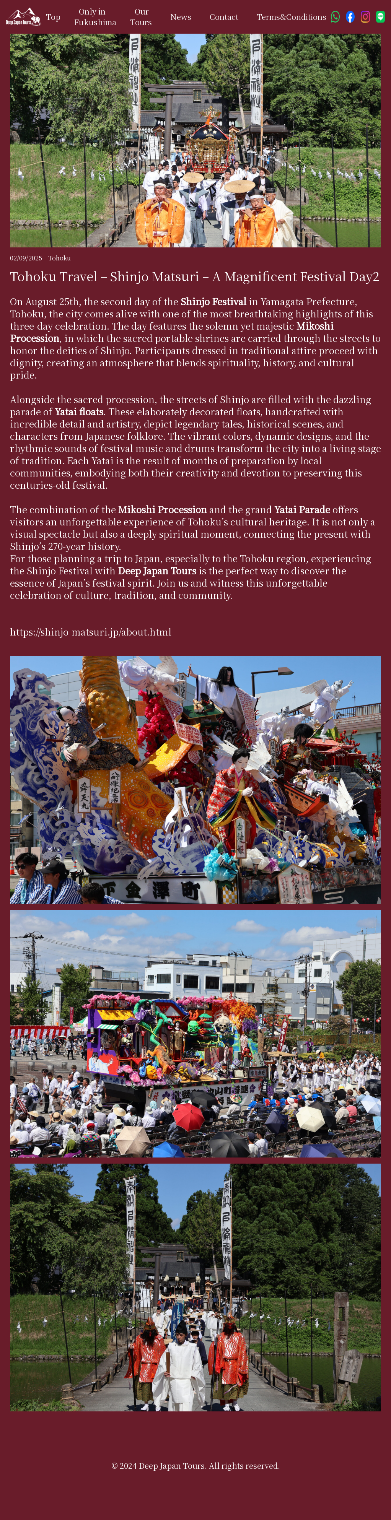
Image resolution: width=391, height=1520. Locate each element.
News (180, 16)
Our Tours (141, 17)
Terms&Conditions (291, 16)
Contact (224, 16)
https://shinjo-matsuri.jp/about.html (90, 631)
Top (53, 16)
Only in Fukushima (95, 17)
